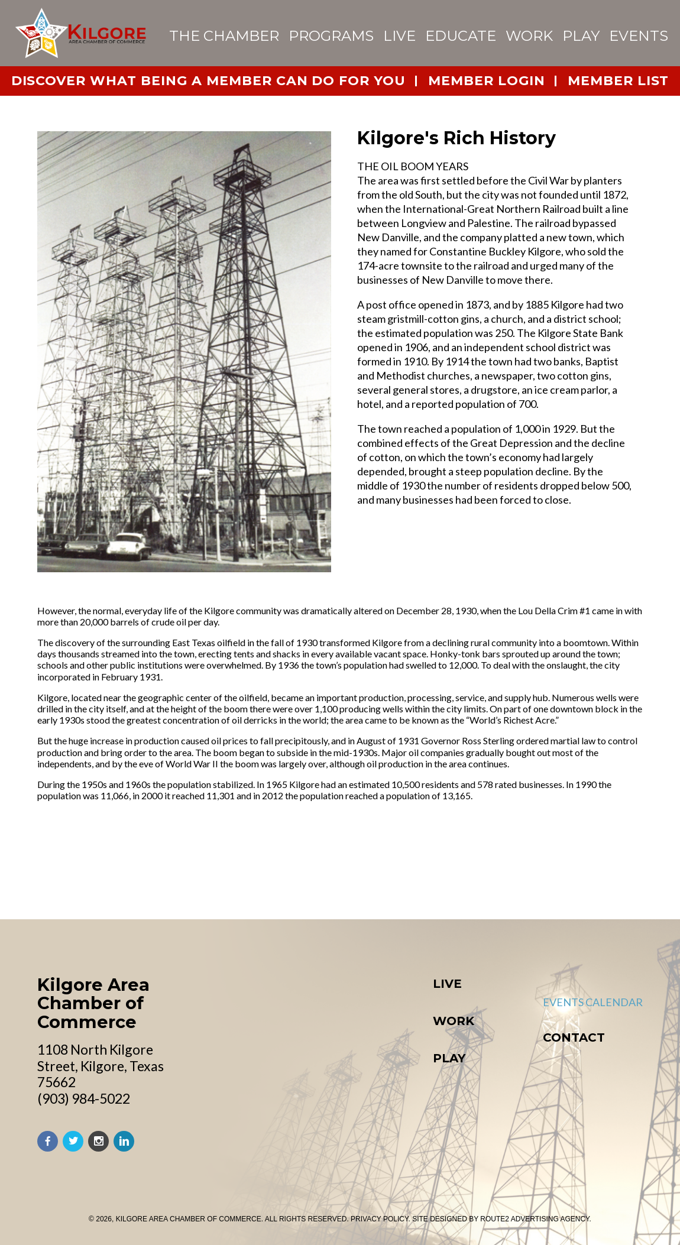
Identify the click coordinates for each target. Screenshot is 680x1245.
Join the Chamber (520, 1075)
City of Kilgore (512, 1107)
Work (529, 35)
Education (310, 957)
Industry (305, 1090)
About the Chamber (526, 1010)
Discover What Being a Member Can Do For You (208, 81)
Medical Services (328, 973)
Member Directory (523, 1026)
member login (486, 81)
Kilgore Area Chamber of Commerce (93, 894)
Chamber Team (511, 1042)
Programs (331, 35)
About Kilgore (320, 891)
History (301, 908)
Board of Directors (526, 1058)
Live (399, 35)
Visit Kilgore (505, 924)
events (638, 35)
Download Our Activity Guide (555, 891)
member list (618, 81)
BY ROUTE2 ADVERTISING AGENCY (529, 1219)
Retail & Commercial (339, 1107)
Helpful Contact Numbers (355, 1005)
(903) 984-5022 (83, 990)
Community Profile (336, 924)
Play (581, 35)
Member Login (509, 1091)
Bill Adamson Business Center (365, 1139)
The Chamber (224, 35)
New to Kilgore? (326, 1022)
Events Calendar (513, 957)
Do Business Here (327, 1074)
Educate (460, 35)
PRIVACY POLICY (379, 1219)
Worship (303, 940)
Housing (303, 989)
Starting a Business (334, 1123)
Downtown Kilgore (526, 908)
